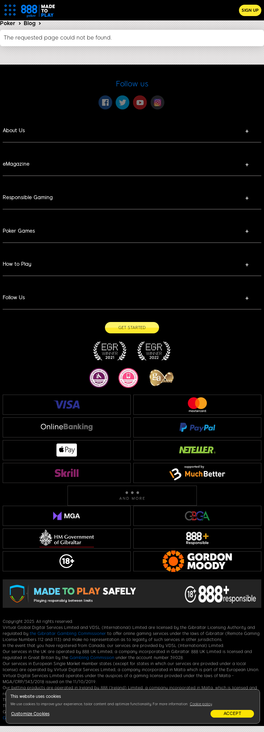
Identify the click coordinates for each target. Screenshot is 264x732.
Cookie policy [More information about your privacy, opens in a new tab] (201, 704)
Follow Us (14, 298)
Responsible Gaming (27, 197)
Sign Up (250, 10)
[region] (133, 706)
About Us (14, 131)
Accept (232, 713)
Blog (29, 23)
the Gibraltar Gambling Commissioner (68, 633)
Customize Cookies (30, 714)
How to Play (17, 264)
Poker (7, 23)
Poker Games (19, 231)
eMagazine (16, 164)
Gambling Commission (92, 657)
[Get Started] (132, 327)
